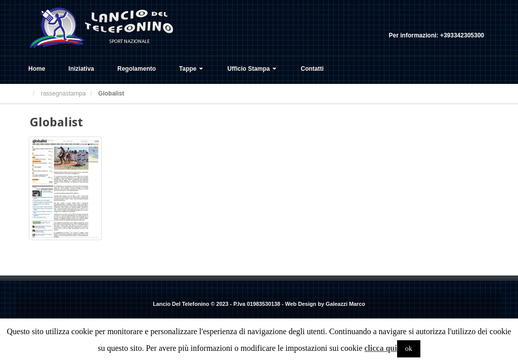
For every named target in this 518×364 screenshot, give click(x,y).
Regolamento (136, 68)
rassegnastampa (63, 93)
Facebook (449, 22)
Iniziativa (81, 68)
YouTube (476, 22)
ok (408, 348)
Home (36, 68)
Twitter (463, 22)
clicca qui (380, 348)
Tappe (191, 68)
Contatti (312, 68)
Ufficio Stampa (253, 68)
